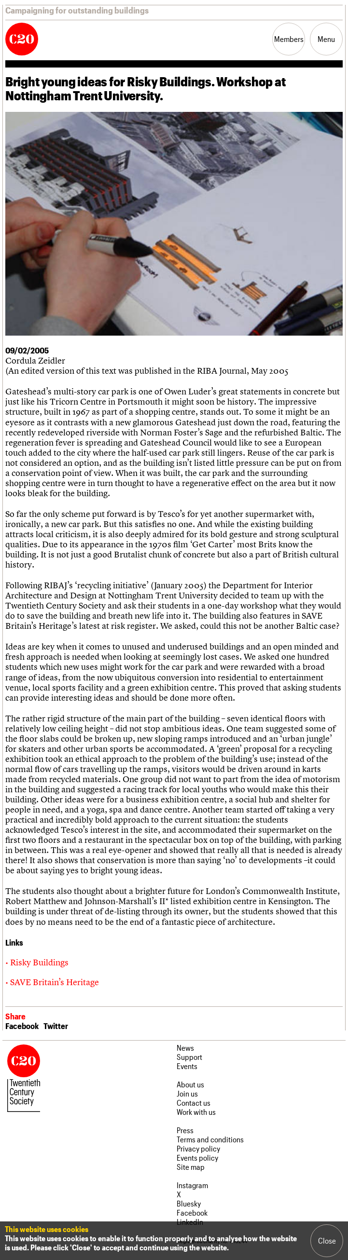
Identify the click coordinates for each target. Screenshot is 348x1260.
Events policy (197, 1157)
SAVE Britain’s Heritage (54, 982)
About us (190, 1084)
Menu (326, 38)
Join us (187, 1093)
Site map (191, 1166)
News (185, 1047)
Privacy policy (198, 1148)
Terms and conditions (210, 1139)
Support (189, 1056)
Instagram (192, 1185)
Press (185, 1130)
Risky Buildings (39, 962)
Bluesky (189, 1203)
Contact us (193, 1102)
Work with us (196, 1111)
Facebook (22, 1025)
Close (327, 1240)
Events (187, 1065)
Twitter (55, 1025)
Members (289, 38)
